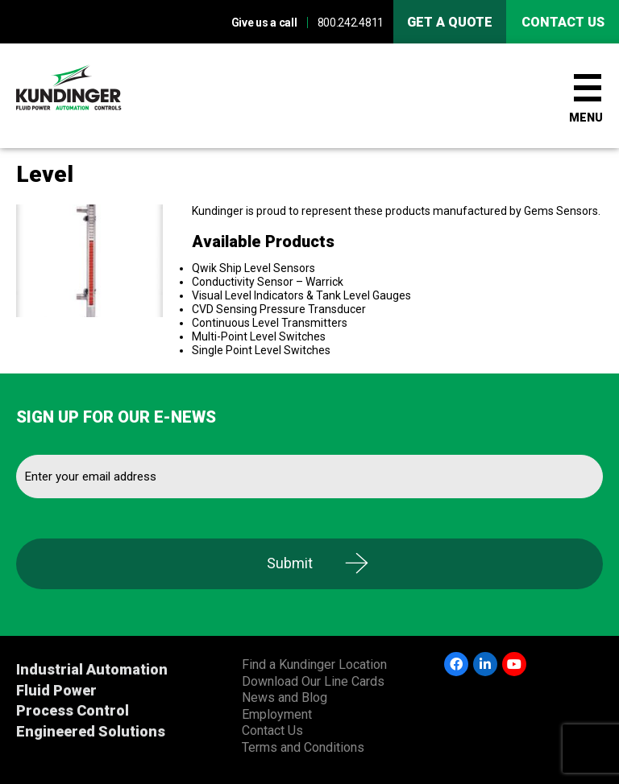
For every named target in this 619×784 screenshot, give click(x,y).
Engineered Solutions (90, 731)
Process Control (72, 710)
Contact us (562, 22)
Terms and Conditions (303, 747)
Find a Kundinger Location (314, 664)
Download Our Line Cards (313, 681)
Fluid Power (56, 690)
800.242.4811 (351, 22)
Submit (290, 563)
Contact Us (272, 730)
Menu (586, 117)
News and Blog (284, 697)
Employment (277, 714)
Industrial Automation (92, 669)
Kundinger (96, 96)
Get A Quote (449, 22)
